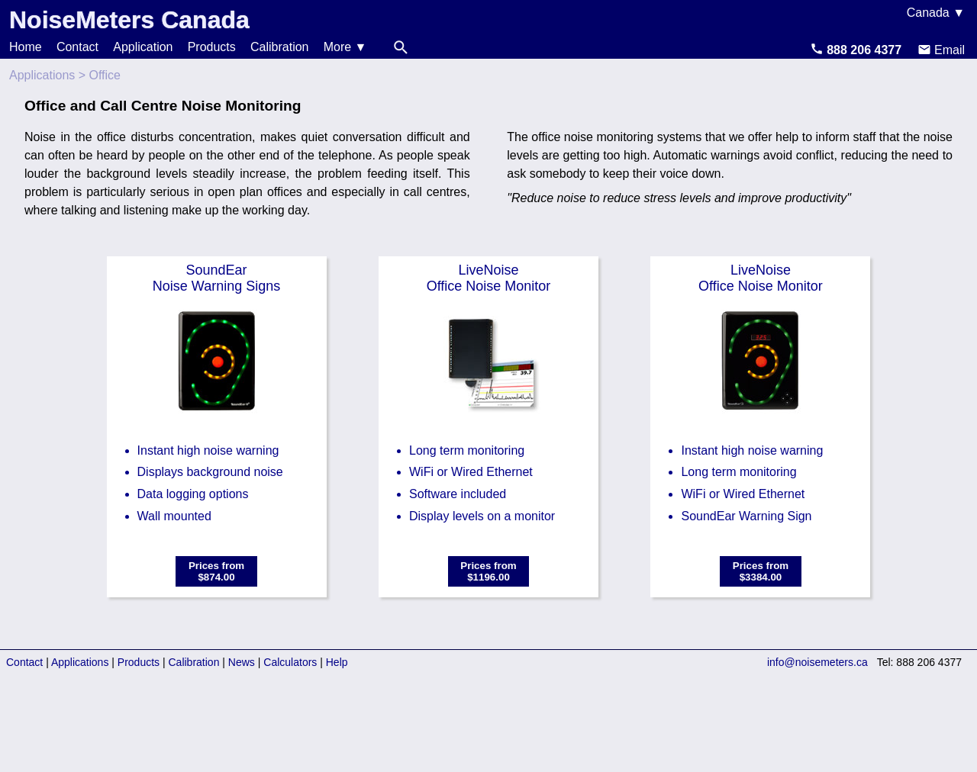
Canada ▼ (936, 12)
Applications (42, 75)
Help (337, 662)
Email (941, 49)
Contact (77, 46)
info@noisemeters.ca (817, 662)
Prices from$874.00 (216, 571)
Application (143, 46)
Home (25, 46)
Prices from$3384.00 (760, 571)
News (241, 662)
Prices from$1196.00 (488, 571)
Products (212, 46)
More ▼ (345, 46)
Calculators (290, 662)
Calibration (279, 46)
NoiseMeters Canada (129, 20)
